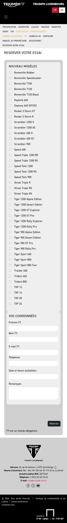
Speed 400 (20, 149)
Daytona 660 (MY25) (25, 105)
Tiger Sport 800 (22, 259)
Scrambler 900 (22, 144)
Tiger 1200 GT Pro (24, 215)
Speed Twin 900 (22, 177)
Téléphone (14, 357)
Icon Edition (22, 31)
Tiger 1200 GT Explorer (27, 210)
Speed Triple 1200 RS (26, 160)
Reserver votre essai (13, 45)
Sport (5, 31)
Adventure (23, 27)
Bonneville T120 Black (26, 94)
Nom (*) (13, 333)
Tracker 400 (20, 270)
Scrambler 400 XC (24, 138)
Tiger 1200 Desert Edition (28, 204)
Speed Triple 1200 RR (26, 155)
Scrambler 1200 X (24, 122)
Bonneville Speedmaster (27, 78)
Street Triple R (22, 182)
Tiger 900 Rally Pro (25, 248)
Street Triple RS (23, 188)
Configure (48, 36)
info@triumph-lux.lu (37, 480)
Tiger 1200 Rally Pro (25, 226)
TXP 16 (18, 292)
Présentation (9, 27)
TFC (25, 36)
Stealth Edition (38, 31)
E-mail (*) (14, 346)
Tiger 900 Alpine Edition (27, 232)
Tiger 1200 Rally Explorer (28, 221)
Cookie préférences (19, 501)
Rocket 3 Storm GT (24, 111)
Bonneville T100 (23, 83)
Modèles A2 (35, 36)
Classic (35, 27)
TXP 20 (18, 298)
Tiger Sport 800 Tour (25, 265)
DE (62, 10)
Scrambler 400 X (23, 133)
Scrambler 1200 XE (24, 127)
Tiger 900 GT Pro (23, 243)
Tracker (45, 27)
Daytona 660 (21, 100)
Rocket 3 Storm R (24, 116)
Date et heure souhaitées (22, 370)
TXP (12, 31)
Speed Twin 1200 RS (25, 171)
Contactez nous (8, 504)
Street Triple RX (23, 193)
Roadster (56, 27)
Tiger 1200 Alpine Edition (28, 199)
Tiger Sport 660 (22, 254)
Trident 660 (20, 276)
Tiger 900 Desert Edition (27, 237)
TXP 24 (18, 303)
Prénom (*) (15, 322)
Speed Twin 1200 (23, 166)
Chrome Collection (12, 36)
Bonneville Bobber (24, 72)
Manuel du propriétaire (15, 40)
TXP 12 (18, 287)
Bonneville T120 (23, 89)
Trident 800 (20, 281)
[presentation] (28, 412)
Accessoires (35, 40)
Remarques (15, 384)
